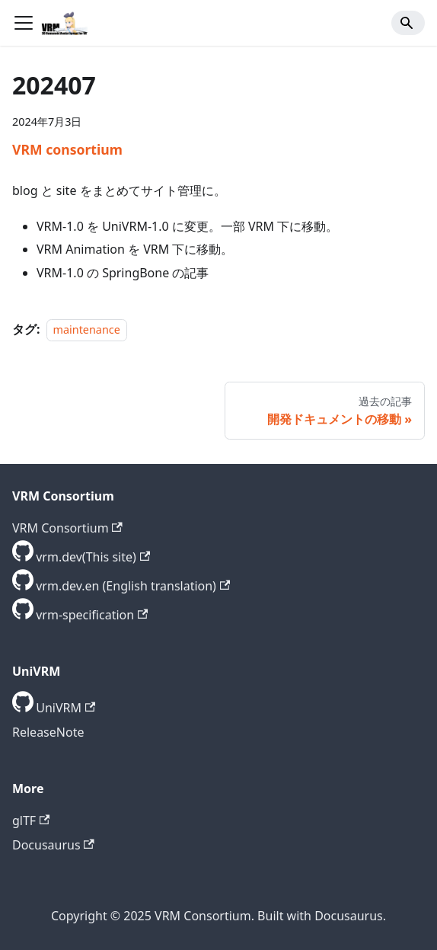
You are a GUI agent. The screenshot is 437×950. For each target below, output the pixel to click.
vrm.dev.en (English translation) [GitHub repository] (133, 585)
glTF (30, 820)
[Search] (408, 23)
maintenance (86, 329)
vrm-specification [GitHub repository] (92, 614)
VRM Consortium (67, 528)
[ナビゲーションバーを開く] (23, 22)
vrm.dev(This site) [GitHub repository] (93, 557)
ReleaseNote (48, 732)
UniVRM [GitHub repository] (65, 707)
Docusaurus (53, 844)
